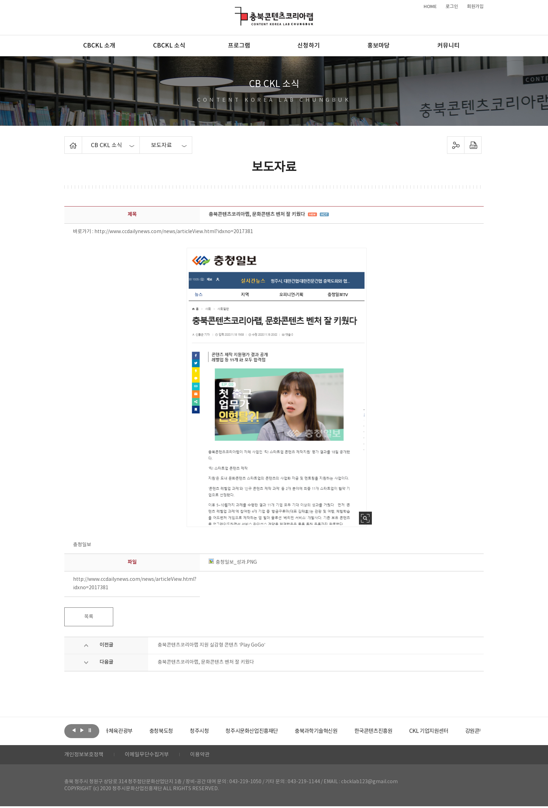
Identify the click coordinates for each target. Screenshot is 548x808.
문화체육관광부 (132, 731)
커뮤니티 (448, 45)
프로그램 (239, 45)
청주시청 (219, 731)
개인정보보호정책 (85, 755)
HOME (430, 6)
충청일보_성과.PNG (233, 562)
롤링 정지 (89, 730)
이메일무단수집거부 (151, 755)
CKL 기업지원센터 (461, 731)
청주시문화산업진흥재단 (275, 731)
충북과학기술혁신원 (342, 731)
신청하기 (308, 45)
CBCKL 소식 (169, 45)
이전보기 (73, 730)
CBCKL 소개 (99, 45)
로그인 (452, 6)
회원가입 (475, 6)
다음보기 (81, 730)
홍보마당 (378, 45)
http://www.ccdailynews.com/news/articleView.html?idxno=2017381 (173, 232)
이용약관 (206, 755)
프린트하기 (473, 145)
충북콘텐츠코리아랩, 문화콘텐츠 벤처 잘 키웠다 (206, 662)
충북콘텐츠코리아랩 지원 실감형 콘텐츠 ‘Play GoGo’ (211, 645)
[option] (132, 731)
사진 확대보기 (365, 518)
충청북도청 (180, 731)
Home (66, 140)
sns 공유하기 (456, 145)
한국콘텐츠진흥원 (402, 731)
